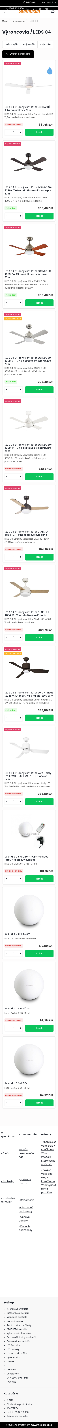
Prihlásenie (31, 2)
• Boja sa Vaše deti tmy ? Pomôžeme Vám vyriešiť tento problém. (48, 1181)
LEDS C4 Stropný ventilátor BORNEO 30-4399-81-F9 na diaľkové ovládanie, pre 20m (28, 361)
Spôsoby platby (25, 1181)
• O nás (5, 1153)
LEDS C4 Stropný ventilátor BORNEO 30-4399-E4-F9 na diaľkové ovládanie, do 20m (28, 274)
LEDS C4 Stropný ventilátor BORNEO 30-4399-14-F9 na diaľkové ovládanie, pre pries (28, 448)
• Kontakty (7, 1181)
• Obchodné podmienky (26, 1209)
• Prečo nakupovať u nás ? (26, 1153)
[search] (53, 12)
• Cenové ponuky (24, 1218)
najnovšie (45, 44)
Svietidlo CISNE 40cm (17, 1008)
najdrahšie (29, 44)
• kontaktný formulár (8, 1200)
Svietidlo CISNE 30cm (17, 1083)
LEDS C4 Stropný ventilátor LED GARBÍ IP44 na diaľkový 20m (27, 109)
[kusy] (13, 132)
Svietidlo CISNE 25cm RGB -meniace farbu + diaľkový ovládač (26, 858)
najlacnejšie (11, 44)
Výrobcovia (19, 21)
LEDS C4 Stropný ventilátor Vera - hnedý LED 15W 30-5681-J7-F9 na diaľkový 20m (28, 694)
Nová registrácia (48, 2)
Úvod (5, 21)
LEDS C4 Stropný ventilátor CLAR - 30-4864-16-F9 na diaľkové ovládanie (27, 614)
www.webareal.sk (41, 1424)
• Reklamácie (26, 1200)
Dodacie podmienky (25, 1228)
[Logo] (29, 12)
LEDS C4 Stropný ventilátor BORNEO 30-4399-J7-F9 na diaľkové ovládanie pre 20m (28, 190)
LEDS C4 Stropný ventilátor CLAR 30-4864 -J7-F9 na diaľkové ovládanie (26, 533)
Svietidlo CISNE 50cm (17, 934)
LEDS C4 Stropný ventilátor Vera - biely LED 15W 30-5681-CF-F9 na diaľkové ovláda (27, 776)
